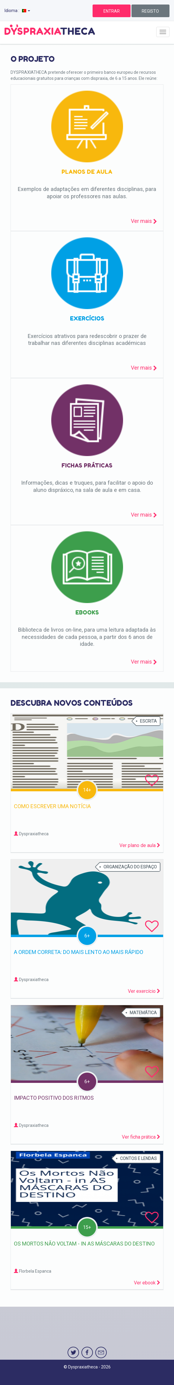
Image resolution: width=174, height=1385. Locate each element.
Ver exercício (144, 991)
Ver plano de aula (139, 845)
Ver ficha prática (141, 1137)
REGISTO (150, 11)
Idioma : (17, 10)
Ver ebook (147, 1283)
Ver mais (144, 221)
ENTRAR (111, 11)
